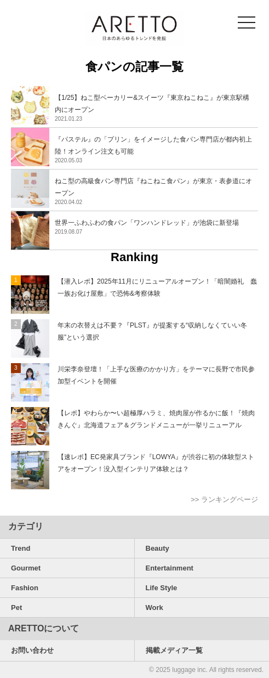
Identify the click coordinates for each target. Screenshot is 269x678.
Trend (20, 548)
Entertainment (169, 568)
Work (154, 607)
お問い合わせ (32, 650)
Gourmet (26, 568)
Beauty (157, 548)
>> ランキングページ (224, 499)
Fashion (24, 588)
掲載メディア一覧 (174, 650)
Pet (16, 607)
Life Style (162, 588)
